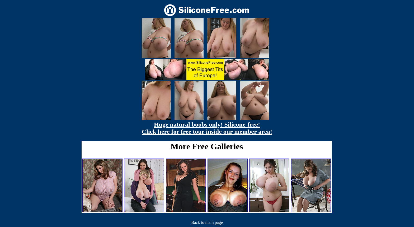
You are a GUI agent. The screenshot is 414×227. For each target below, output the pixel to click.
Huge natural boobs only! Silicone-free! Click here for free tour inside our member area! (207, 128)
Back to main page (207, 222)
